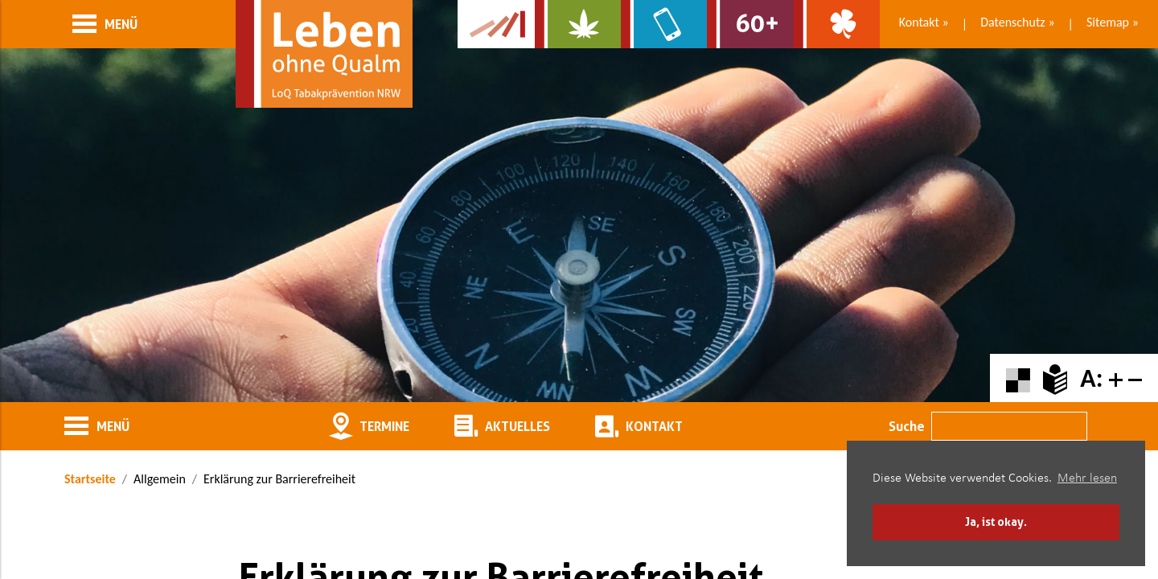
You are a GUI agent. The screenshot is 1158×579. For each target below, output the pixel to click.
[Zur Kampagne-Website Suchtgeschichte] (496, 24)
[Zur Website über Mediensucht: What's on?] (664, 24)
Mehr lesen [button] (1087, 478)
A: (1091, 378)
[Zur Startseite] (324, 54)
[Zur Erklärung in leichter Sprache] (1055, 378)
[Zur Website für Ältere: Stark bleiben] (750, 24)
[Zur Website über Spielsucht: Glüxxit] (837, 24)
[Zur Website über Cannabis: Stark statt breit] (578, 24)
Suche (907, 426)
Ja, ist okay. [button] (996, 521)
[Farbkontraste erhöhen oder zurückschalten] (1018, 378)
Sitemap (1107, 22)
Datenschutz (1012, 22)
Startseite (90, 479)
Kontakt (919, 22)
